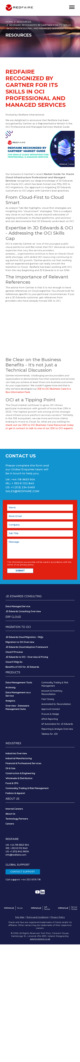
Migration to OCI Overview (20, 642)
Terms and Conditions (37, 917)
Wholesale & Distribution (19, 778)
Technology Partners (17, 818)
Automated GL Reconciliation (56, 704)
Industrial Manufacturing (19, 758)
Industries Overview (16, 753)
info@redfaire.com (16, 855)
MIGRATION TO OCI (18, 627)
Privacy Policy (57, 917)
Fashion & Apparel (15, 793)
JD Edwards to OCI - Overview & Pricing (27, 657)
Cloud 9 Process (14, 652)
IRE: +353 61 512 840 (17, 848)
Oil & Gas (10, 768)
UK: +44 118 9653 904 (17, 845)
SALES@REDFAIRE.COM (22, 491)
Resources (24, 22)
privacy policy (27, 565)
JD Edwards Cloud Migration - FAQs (24, 637)
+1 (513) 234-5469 (23, 487)
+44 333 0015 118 (31, 879)
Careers (10, 823)
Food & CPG (12, 783)
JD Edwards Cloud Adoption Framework (27, 647)
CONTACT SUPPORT (22, 871)
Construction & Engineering (20, 773)
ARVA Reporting (49, 719)
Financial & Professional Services (23, 763)
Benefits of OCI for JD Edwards (22, 666)
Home (9, 22)
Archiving (10, 687)
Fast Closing (47, 699)
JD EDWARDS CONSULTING (24, 596)
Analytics (10, 700)
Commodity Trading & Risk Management (27, 788)
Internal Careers (14, 808)
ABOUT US (12, 798)
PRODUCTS (13, 672)
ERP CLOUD (13, 617)
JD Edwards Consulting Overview (23, 611)
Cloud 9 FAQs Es (14, 662)
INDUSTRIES (13, 743)
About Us (10, 813)
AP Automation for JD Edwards (57, 724)
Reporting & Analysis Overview (57, 729)
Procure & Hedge (50, 714)
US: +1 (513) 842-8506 (17, 851)
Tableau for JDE (49, 733)
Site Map (19, 917)
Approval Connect (50, 709)
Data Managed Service (18, 606)
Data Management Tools (19, 682)
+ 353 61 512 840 (23, 483)
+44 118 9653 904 (23, 479)
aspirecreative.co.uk (40, 939)
